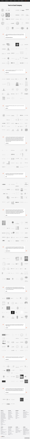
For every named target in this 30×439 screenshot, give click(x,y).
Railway (16, 418)
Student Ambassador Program (19, 430)
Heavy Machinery (17, 415)
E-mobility (17, 414)
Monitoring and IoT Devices (3, 420)
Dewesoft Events (10, 432)
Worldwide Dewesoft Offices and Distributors (26, 412)
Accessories (2, 423)
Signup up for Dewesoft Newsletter (10, 434)
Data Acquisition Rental (3, 424)
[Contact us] (28, 0)
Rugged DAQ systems (3, 415)
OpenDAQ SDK (24, 417)
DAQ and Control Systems (3, 418)
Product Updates (10, 433)
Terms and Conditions (3, 432)
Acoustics (9, 418)
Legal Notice (2, 433)
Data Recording (9, 412)
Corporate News (9, 430)
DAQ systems (2, 412)
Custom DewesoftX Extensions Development (26, 434)
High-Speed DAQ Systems (3, 417)
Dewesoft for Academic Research (18, 432)
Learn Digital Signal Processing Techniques (26, 432)
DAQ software (2, 421)
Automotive (17, 412)
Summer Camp (17, 429)
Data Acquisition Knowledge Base (11, 431)
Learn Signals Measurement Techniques (26, 431)
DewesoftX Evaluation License (26, 414)
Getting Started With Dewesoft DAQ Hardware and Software (26, 430)
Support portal (24, 415)
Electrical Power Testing (10, 417)
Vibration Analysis (10, 415)
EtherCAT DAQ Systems (3, 414)
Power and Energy (17, 417)
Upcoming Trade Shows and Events (3, 430)
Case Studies (9, 429)
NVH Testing (9, 414)
